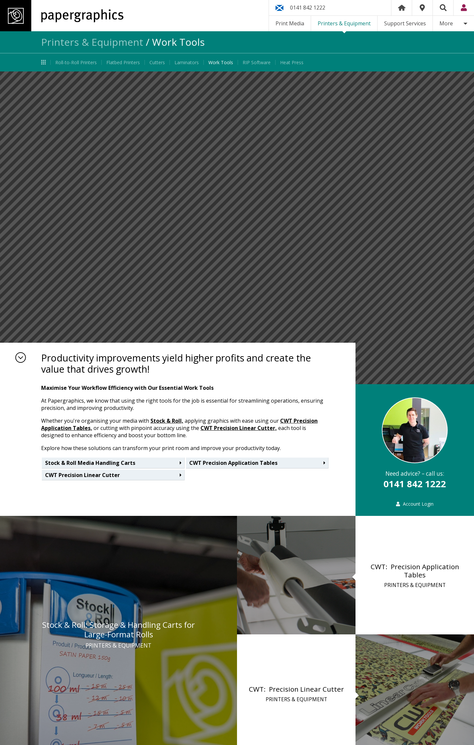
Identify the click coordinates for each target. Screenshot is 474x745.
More (446, 23)
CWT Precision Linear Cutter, (238, 428)
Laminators (186, 62)
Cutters (157, 62)
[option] (237, 227)
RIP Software (257, 62)
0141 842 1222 (307, 7)
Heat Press (291, 62)
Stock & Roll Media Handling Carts (90, 462)
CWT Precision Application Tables (233, 462)
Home (401, 7)
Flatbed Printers (123, 62)
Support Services (405, 23)
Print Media (290, 23)
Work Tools (220, 62)
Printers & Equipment (344, 23)
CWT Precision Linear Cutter (82, 475)
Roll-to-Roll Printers (76, 62)
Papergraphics (61, 15)
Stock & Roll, (166, 420)
